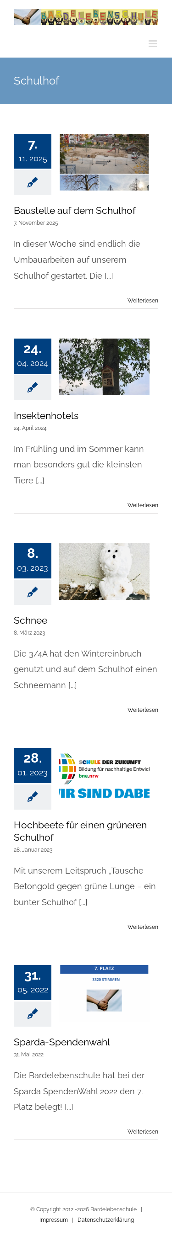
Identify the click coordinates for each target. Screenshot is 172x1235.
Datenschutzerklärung (106, 1220)
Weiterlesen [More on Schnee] (143, 710)
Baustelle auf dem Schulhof (75, 210)
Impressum (53, 1220)
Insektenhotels (46, 415)
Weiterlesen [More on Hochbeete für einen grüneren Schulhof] (143, 927)
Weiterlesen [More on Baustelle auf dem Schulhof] (143, 300)
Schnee (30, 620)
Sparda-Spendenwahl (62, 1042)
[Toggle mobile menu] (153, 43)
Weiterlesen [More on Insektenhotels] (143, 505)
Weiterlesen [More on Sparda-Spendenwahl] (143, 1132)
